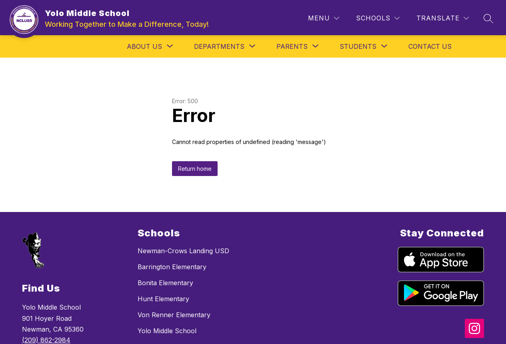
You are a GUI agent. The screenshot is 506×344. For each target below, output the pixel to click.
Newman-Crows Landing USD (183, 251)
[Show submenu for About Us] (144, 46)
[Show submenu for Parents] (292, 46)
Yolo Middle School (167, 331)
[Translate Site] (442, 18)
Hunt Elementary (163, 299)
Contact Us (430, 46)
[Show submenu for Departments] (219, 46)
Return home (195, 168)
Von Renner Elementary (174, 315)
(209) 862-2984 (46, 340)
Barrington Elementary (172, 267)
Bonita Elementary (165, 283)
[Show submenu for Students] (358, 46)
